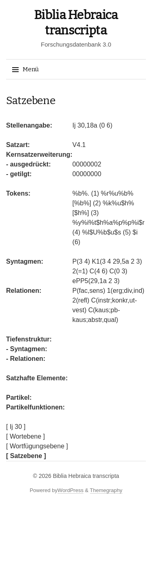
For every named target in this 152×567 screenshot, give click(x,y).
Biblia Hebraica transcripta (86, 476)
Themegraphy (106, 490)
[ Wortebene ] (25, 436)
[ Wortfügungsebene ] (37, 446)
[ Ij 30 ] (16, 426)
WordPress (70, 490)
